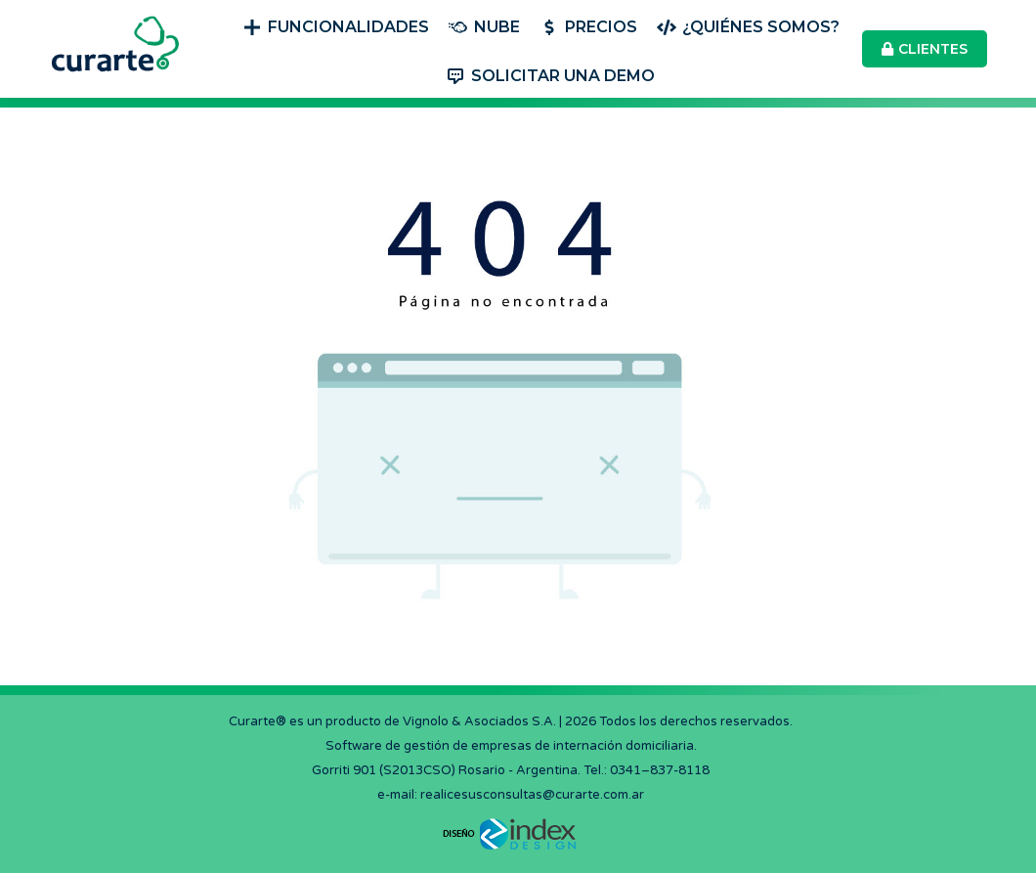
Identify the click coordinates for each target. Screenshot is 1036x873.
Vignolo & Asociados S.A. (479, 721)
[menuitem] (335, 25)
